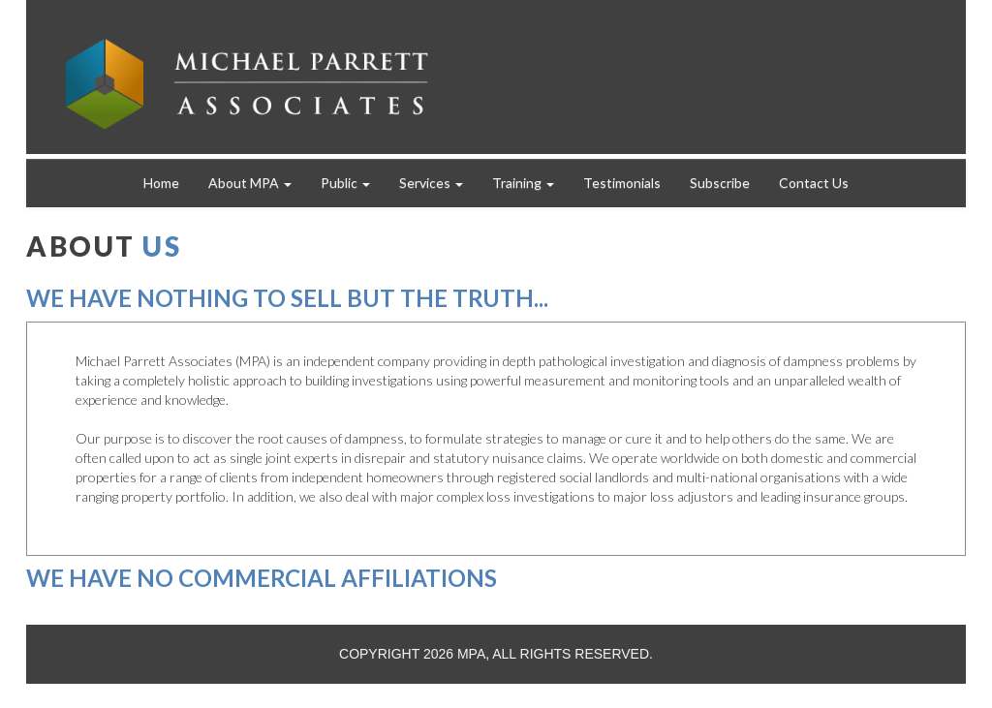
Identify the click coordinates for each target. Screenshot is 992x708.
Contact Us (814, 182)
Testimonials (622, 182)
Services (431, 182)
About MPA (250, 182)
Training (523, 182)
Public (345, 182)
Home (161, 182)
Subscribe (720, 182)
